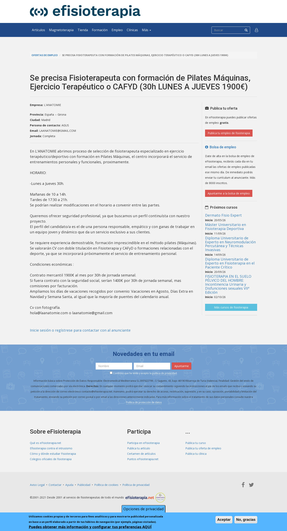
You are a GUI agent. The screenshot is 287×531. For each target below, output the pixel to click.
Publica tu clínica (195, 454)
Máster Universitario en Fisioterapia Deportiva (225, 226)
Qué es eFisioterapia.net (45, 443)
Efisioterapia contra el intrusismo (51, 448)
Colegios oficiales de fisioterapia (51, 459)
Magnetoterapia (61, 30)
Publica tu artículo (138, 448)
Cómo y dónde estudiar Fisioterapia (53, 454)
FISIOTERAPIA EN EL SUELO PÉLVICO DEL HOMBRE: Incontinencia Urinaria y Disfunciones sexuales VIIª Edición (228, 284)
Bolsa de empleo (220, 147)
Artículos (38, 30)
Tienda (83, 30)
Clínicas (132, 30)
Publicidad (83, 485)
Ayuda (69, 485)
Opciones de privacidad (143, 509)
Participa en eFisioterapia (143, 443)
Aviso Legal (37, 485)
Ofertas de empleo (44, 55)
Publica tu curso (195, 443)
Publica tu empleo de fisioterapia (229, 133)
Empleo (117, 30)
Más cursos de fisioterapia (231, 307)
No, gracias (246, 520)
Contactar (55, 485)
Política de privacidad (135, 485)
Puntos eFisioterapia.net (142, 459)
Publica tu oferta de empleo (203, 448)
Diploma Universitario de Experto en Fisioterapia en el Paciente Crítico (230, 263)
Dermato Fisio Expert (223, 215)
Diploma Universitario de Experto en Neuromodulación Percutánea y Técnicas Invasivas (230, 244)
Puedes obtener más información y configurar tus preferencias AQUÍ (90, 527)
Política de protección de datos (144, 402)
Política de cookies (106, 485)
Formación (100, 30)
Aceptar (224, 520)
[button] (256, 30)
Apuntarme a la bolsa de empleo (229, 193)
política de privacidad (164, 373)
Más (146, 30)
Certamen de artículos (141, 454)
